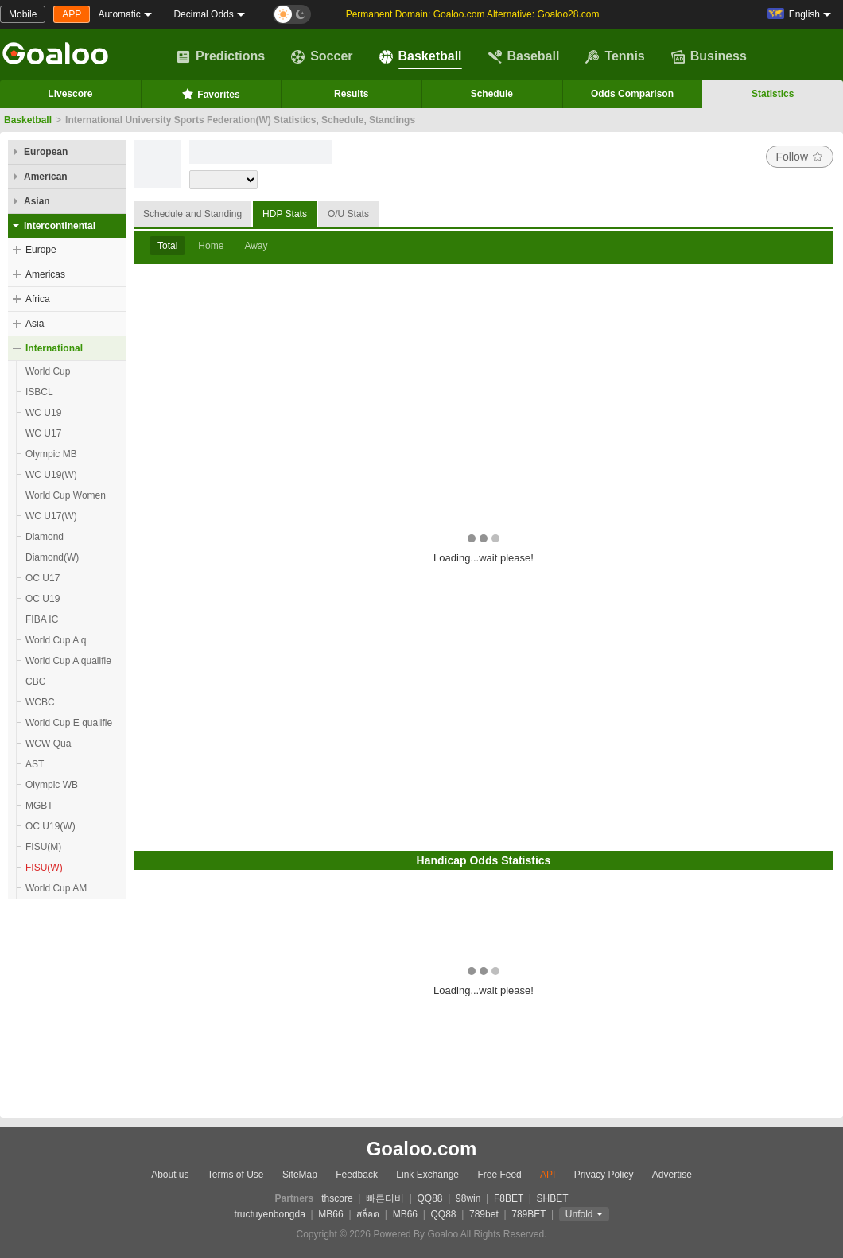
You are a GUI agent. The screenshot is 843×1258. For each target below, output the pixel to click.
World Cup (47, 371)
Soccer (321, 56)
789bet (484, 1214)
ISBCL (39, 392)
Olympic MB (51, 454)
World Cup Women (65, 495)
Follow (799, 156)
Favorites (210, 93)
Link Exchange (427, 1174)
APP (71, 14)
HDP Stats (284, 213)
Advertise (672, 1174)
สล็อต (367, 1214)
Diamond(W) (52, 557)
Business (709, 56)
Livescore (70, 93)
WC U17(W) (51, 516)
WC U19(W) (51, 474)
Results (351, 93)
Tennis (614, 56)
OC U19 (42, 598)
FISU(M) (43, 846)
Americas (45, 274)
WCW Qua (48, 743)
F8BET (508, 1198)
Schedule (492, 93)
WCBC (40, 702)
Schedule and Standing (192, 213)
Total (167, 245)
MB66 (330, 1214)
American (46, 176)
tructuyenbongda (269, 1214)
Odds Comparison (632, 93)
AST (34, 764)
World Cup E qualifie (68, 722)
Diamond (44, 536)
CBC (35, 681)
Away (255, 245)
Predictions (221, 56)
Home (210, 245)
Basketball (420, 56)
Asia (34, 323)
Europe (40, 249)
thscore (336, 1198)
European (46, 151)
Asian (37, 201)
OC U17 (42, 578)
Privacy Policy (604, 1174)
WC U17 (43, 433)
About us (169, 1174)
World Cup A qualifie (68, 660)
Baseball (524, 56)
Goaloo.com (422, 1149)
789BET (528, 1214)
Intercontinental (59, 225)
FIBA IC (41, 619)
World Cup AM (56, 888)
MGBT (39, 805)
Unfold (579, 1214)
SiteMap (299, 1174)
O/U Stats (348, 213)
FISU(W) (44, 867)
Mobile (23, 14)
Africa (37, 299)
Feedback (357, 1174)
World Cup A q (56, 640)
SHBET (552, 1198)
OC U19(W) (50, 826)
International (54, 348)
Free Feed (499, 1174)
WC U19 (43, 412)
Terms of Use (236, 1174)
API (547, 1174)
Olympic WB (51, 784)
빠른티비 (385, 1198)
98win (468, 1198)
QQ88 (430, 1198)
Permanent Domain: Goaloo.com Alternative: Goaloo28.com (473, 14)
